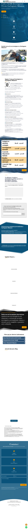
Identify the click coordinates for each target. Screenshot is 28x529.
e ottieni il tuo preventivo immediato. (14, 198)
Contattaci (3, 11)
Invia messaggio (23, 441)
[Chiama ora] (26, 525)
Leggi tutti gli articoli (14, 377)
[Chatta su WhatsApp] (26, 527)
